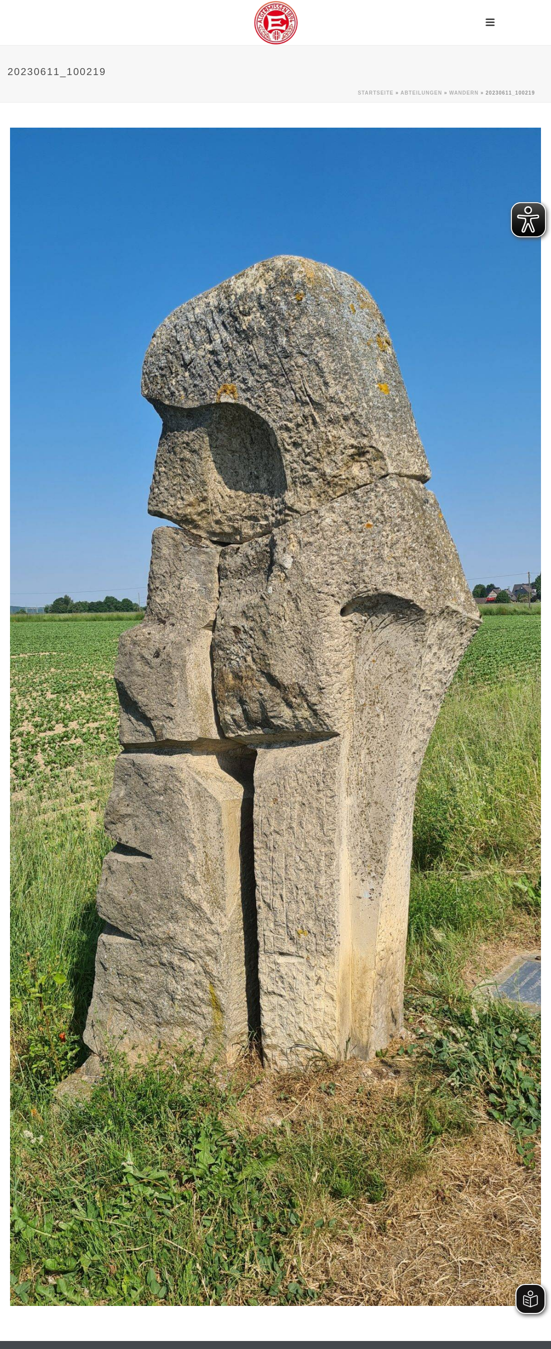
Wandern (464, 93)
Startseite (375, 93)
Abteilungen (421, 93)
